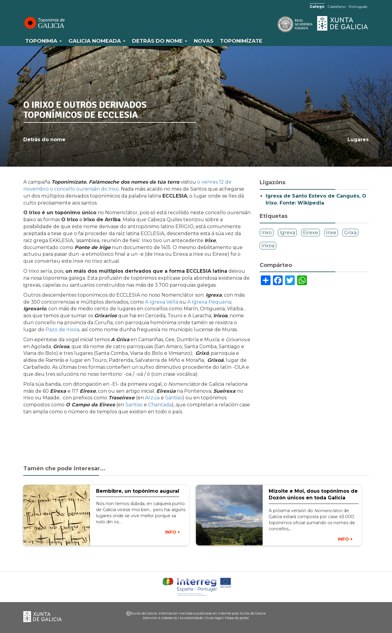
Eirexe (310, 232)
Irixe (331, 232)
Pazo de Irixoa (62, 329)
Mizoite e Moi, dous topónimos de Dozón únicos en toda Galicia (313, 494)
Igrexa (287, 232)
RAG (276, 24)
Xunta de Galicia (343, 23)
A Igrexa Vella (161, 302)
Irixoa (267, 245)
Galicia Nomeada (96, 41)
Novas (203, 41)
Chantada (160, 405)
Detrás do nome (159, 41)
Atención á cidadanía (160, 618)
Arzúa (153, 398)
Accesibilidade (191, 618)
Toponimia (43, 41)
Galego (317, 6)
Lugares (358, 139)
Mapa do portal (237, 618)
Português (358, 6)
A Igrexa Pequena (209, 302)
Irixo (266, 232)
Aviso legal (213, 618)
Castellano (336, 6)
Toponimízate (241, 41)
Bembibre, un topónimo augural (137, 491)
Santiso (173, 398)
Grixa (350, 232)
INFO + (172, 532)
